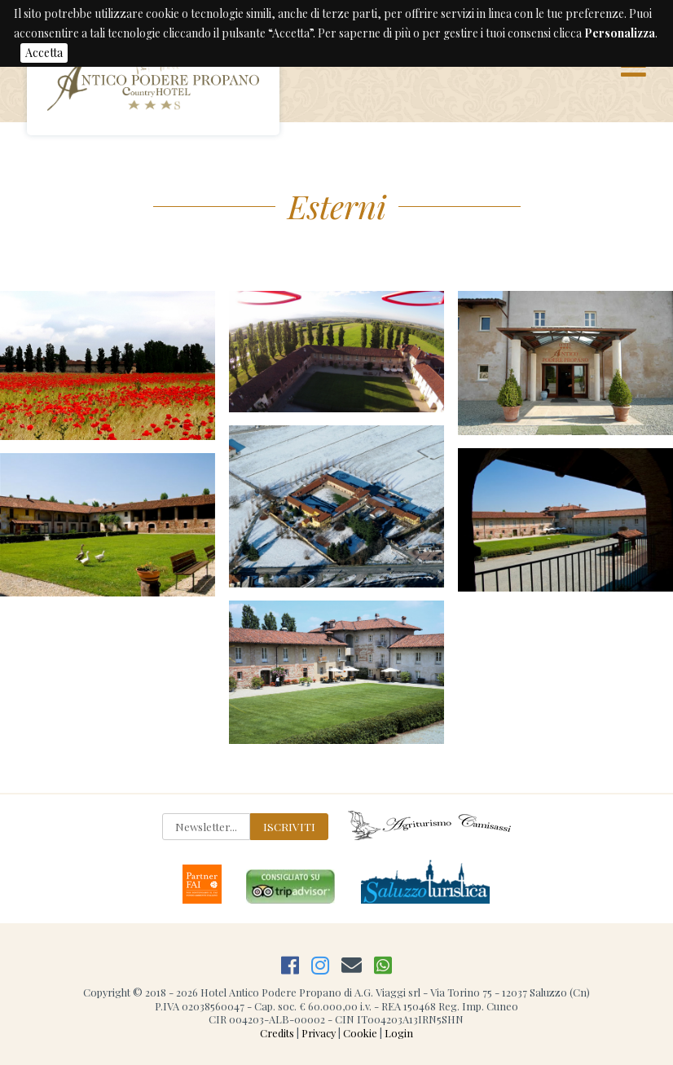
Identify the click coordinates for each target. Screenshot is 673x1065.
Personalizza (619, 33)
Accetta (44, 52)
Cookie (360, 1033)
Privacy (318, 1033)
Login (399, 1033)
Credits (277, 1033)
